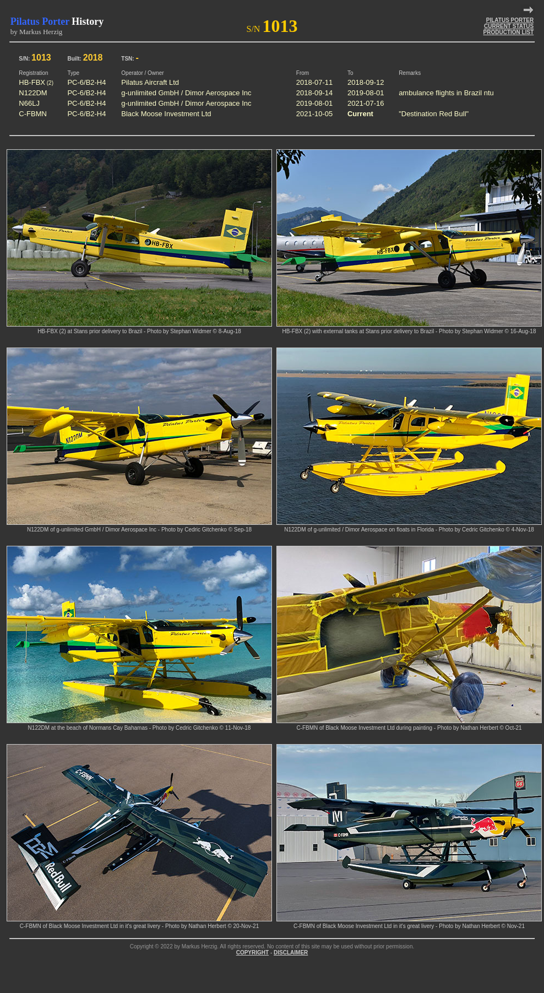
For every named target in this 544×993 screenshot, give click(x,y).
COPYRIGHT (252, 952)
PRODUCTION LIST (508, 32)
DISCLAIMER (291, 952)
